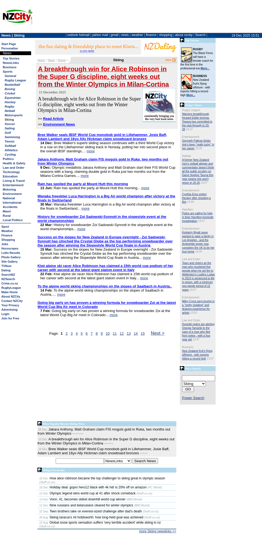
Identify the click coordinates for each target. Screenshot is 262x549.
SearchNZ (8, 274)
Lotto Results (10, 252)
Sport (5, 226)
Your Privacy (10, 305)
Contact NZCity (12, 300)
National (9, 198)
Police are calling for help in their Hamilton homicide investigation (197, 217)
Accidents (10, 207)
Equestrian (13, 97)
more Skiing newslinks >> (157, 531)
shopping (165, 35)
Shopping (8, 239)
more (91, 151)
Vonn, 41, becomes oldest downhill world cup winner (82, 499)
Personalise (9, 48)
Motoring (9, 189)
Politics (8, 159)
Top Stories (11, 58)
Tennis (9, 141)
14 (136, 333)
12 (122, 333)
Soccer (10, 124)
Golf (8, 132)
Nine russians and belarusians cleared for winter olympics (86, 505)
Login (5, 314)
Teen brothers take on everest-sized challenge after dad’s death (90, 511)
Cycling (10, 154)
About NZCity (10, 296)
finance (151, 35)
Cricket (10, 93)
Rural (7, 215)
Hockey (10, 102)
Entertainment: (191, 136)
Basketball (12, 84)
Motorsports (14, 115)
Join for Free (10, 318)
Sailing (10, 128)
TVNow (6, 266)
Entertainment (13, 185)
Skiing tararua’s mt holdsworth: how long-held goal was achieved (91, 517)
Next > (158, 333)
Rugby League (15, 80)
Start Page (8, 44)
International (12, 202)
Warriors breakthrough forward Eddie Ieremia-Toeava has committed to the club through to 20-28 (197, 121)
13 (129, 333)
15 (143, 333)
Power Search (193, 398)
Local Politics (13, 220)
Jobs (4, 244)
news (125, 35)
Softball (10, 145)
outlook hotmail (78, 35)
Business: (188, 347)
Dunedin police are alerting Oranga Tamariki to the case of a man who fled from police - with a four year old (198, 332)
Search (200, 35)
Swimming (12, 137)
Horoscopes (9, 248)
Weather (7, 231)
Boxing (10, 89)
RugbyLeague (11, 287)
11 (115, 333)
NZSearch (8, 279)
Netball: (186, 156)
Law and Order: (191, 259)
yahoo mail (100, 35)
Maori (7, 211)
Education (10, 176)
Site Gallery (9, 261)
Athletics (11, 150)
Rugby (9, 106)
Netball (10, 110)
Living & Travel (14, 180)
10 (108, 333)
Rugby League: (191, 110)
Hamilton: (187, 209)
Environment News (59, 124)
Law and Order (13, 167)
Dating (6, 270)
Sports (8, 71)
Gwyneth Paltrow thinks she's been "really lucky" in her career (198, 144)
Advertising (9, 309)
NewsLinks (11, 62)
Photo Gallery (10, 257)
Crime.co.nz (9, 283)
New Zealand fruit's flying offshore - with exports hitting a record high (197, 354)
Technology (11, 172)
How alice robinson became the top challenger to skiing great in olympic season (102, 478)
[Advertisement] (107, 380)
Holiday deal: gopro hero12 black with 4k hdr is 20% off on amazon (93, 487)
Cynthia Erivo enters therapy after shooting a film (196, 198)
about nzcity (183, 35)
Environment (12, 193)
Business (9, 67)
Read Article (53, 119)
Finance (7, 235)
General (10, 76)
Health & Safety (14, 163)
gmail (114, 35)
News (51, 60)
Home (41, 60)
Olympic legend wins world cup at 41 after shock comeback (87, 493)
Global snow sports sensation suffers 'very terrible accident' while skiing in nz (100, 522)
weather (137, 35)
